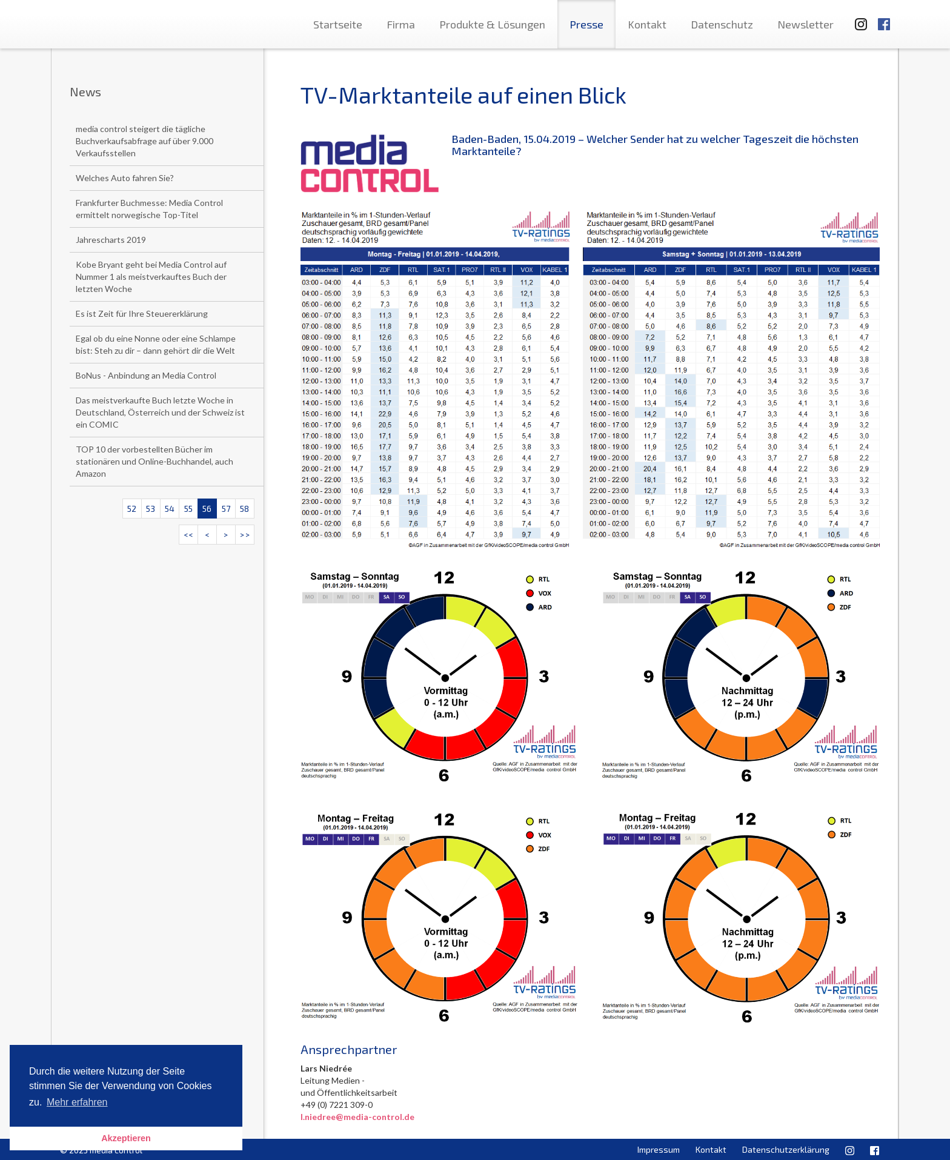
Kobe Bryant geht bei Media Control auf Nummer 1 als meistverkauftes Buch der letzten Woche (151, 276)
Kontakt (647, 24)
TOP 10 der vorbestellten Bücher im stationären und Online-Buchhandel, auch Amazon (154, 461)
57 (226, 508)
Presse (586, 24)
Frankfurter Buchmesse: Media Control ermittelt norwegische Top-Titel (149, 208)
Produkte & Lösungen (492, 24)
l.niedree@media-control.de (357, 1117)
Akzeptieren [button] (126, 1138)
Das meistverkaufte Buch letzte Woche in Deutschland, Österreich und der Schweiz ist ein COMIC (160, 412)
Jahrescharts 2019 (111, 239)
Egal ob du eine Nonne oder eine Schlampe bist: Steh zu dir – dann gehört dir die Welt (156, 344)
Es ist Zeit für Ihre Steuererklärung (142, 313)
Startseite (337, 24)
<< (188, 534)
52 (131, 508)
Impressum (658, 1149)
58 (244, 508)
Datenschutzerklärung (785, 1149)
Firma (401, 24)
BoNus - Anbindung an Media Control (146, 375)
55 (188, 508)
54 (169, 508)
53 (150, 508)
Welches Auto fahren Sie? (125, 178)
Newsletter (805, 24)
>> (244, 534)
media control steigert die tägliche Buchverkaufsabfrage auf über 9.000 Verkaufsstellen (144, 141)
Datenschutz (722, 24)
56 (206, 508)
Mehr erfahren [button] (77, 1102)
